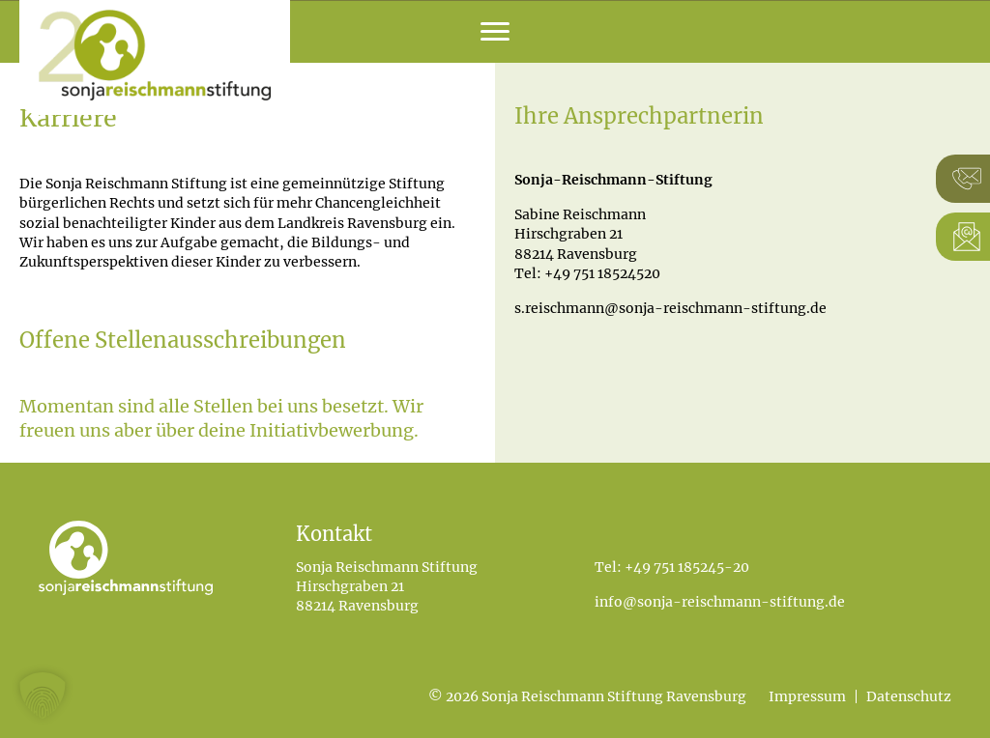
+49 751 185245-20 (687, 567)
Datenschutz (908, 696)
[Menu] (495, 31)
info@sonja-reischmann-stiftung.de (720, 601)
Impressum (807, 696)
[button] (42, 695)
